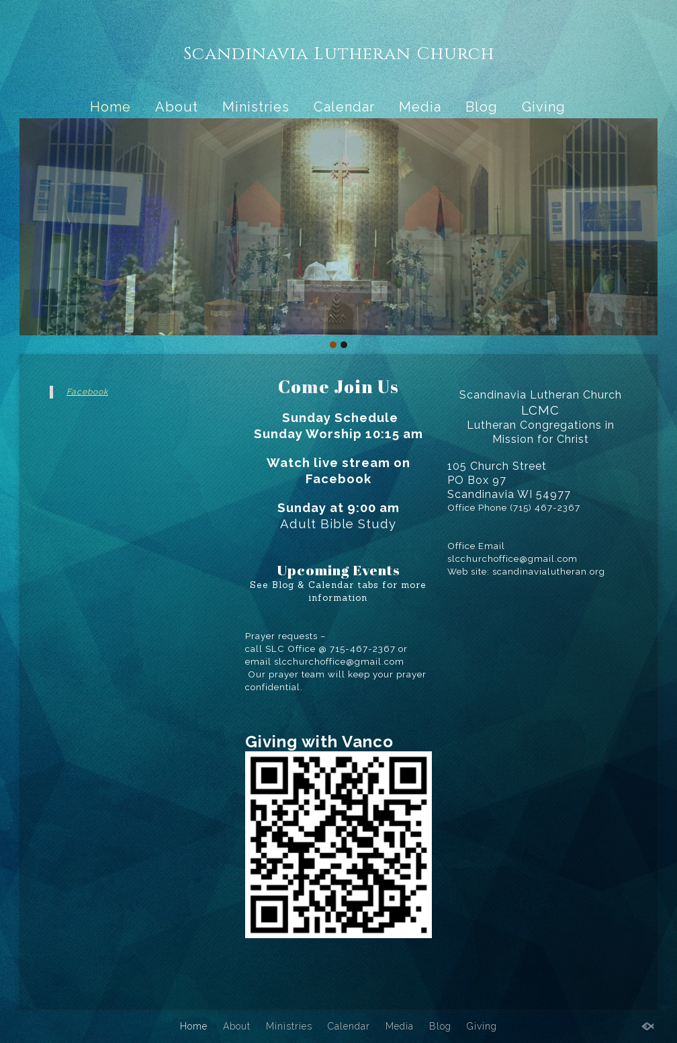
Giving (544, 107)
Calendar (344, 107)
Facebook (87, 392)
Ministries (255, 107)
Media (420, 107)
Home (110, 107)
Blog (481, 107)
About (176, 107)
